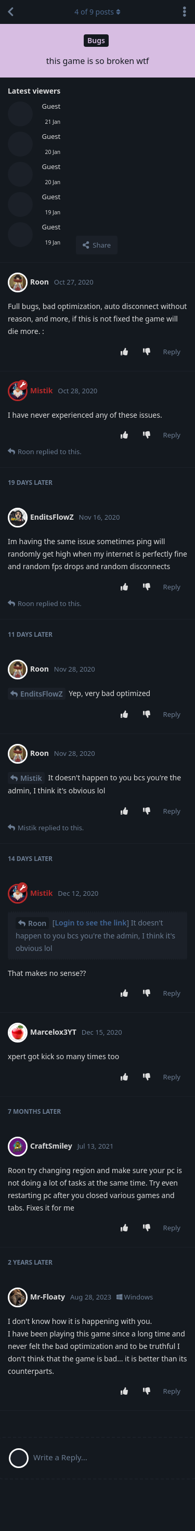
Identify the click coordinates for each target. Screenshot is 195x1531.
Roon (37, 923)
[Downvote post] (148, 352)
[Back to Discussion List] (10, 12)
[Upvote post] (126, 352)
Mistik (31, 778)
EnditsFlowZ (41, 694)
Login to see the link (90, 923)
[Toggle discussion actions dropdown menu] (184, 12)
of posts (97, 12)
